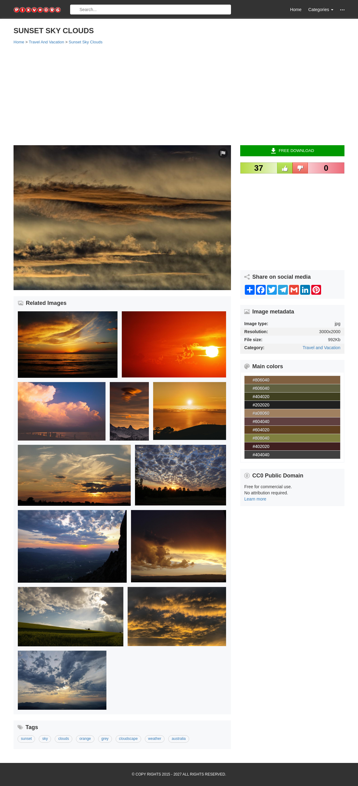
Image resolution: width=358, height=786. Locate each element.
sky (45, 738)
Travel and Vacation (321, 347)
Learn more (255, 499)
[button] (342, 10)
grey (105, 738)
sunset (26, 738)
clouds (63, 738)
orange (85, 738)
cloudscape (128, 738)
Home (295, 9)
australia (178, 738)
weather (154, 738)
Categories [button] (320, 9)
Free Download (292, 151)
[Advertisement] (179, 94)
